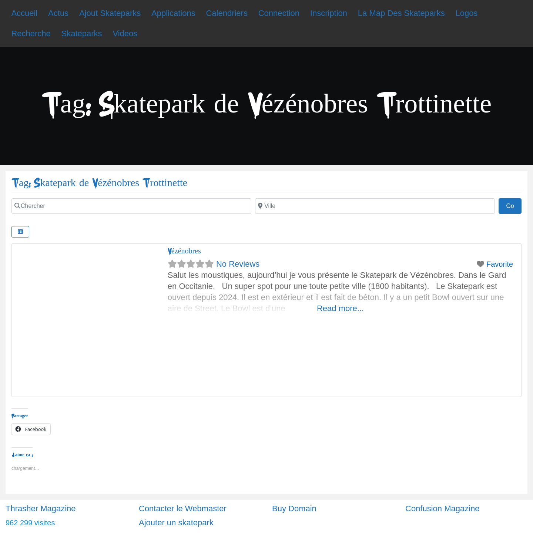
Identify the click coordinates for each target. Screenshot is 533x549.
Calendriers (227, 13)
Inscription (328, 13)
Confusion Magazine (442, 508)
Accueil (24, 13)
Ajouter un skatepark (176, 522)
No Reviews (237, 264)
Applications (173, 13)
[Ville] (375, 206)
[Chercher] (131, 206)
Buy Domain (294, 508)
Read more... (340, 308)
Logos (466, 13)
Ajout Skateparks (110, 13)
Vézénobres (184, 251)
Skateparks (81, 33)
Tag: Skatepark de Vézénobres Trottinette (99, 183)
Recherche (30, 33)
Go (514, 205)
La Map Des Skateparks (401, 13)
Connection (278, 13)
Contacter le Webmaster (183, 508)
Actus (58, 13)
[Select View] (20, 232)
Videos (125, 33)
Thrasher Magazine (41, 508)
